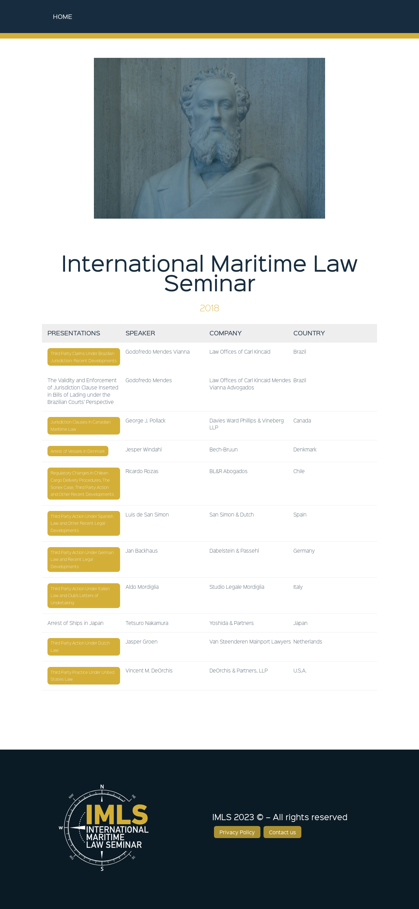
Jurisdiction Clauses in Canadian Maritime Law (80, 425)
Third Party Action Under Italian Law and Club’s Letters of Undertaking (80, 596)
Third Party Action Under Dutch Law (80, 646)
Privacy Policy (237, 832)
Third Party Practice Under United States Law (82, 675)
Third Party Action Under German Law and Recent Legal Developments (82, 560)
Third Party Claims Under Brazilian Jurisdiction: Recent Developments (84, 357)
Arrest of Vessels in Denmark (78, 451)
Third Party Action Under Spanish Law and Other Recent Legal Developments (82, 523)
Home (62, 16)
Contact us (282, 832)
